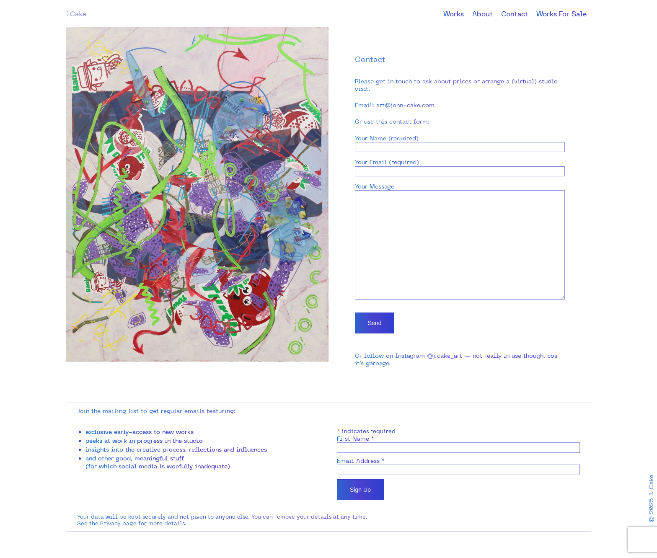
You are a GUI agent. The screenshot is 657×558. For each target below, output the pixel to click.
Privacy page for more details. (143, 523)
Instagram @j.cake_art (428, 354)
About (482, 14)
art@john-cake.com (405, 105)
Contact (514, 14)
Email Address (361, 461)
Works (453, 14)
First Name (355, 438)
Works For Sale (561, 14)
